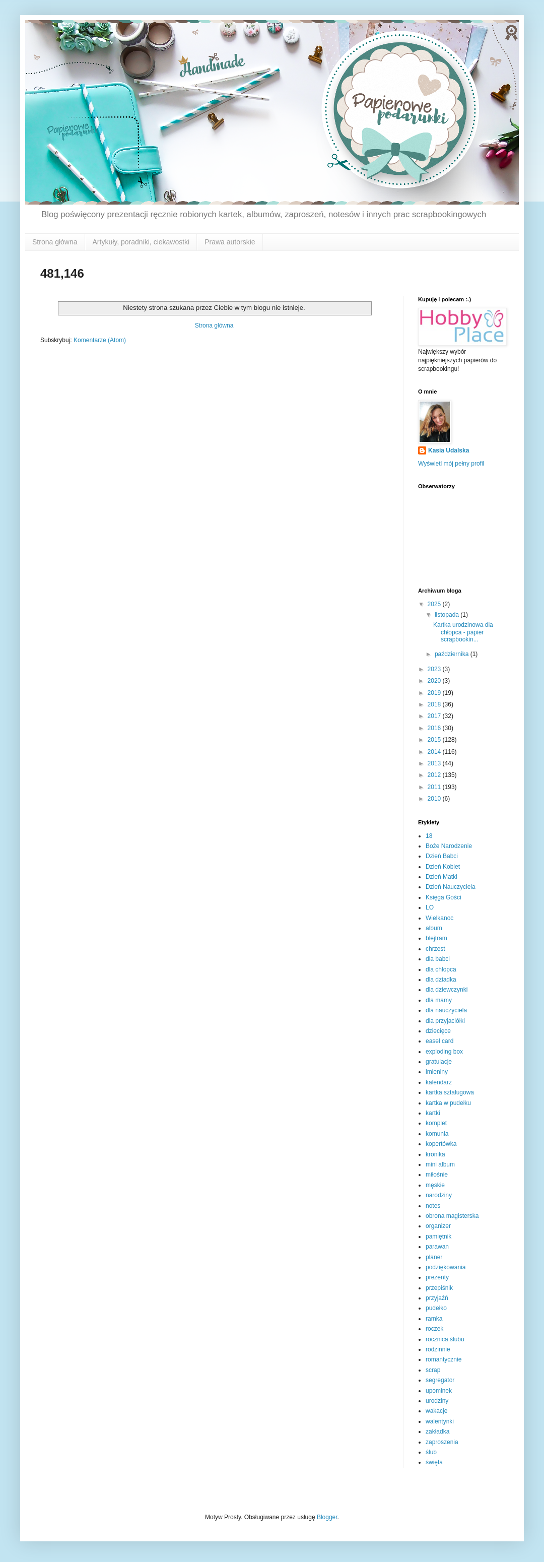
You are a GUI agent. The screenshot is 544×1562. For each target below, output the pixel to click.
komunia (437, 1133)
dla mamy (439, 1000)
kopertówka (441, 1143)
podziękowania (445, 1267)
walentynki (440, 1421)
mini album (440, 1164)
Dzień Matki (441, 876)
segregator (440, 1380)
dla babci (438, 958)
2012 (435, 774)
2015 (435, 739)
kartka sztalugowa (450, 1092)
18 (429, 835)
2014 (435, 751)
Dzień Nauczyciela (450, 886)
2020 (435, 680)
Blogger (327, 1517)
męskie (435, 1185)
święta (434, 1462)
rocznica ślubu (445, 1339)
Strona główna (55, 242)
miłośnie (437, 1174)
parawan (437, 1246)
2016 (435, 728)
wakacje (436, 1410)
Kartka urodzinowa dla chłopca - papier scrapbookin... (463, 632)
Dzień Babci (442, 856)
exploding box (444, 1051)
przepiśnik (439, 1287)
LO (430, 907)
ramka (434, 1318)
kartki (433, 1113)
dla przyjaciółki (445, 1020)
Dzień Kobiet (443, 866)
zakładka (437, 1431)
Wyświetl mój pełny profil (451, 463)
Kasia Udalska (448, 450)
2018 (435, 704)
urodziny (437, 1400)
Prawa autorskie (230, 242)
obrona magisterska (452, 1215)
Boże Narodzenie (449, 846)
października (452, 654)
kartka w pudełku (448, 1103)
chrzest (435, 948)
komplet (436, 1123)
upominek (439, 1390)
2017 (435, 716)
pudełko (436, 1308)
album (434, 928)
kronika (435, 1154)
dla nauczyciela (446, 1010)
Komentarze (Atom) (100, 340)
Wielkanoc (439, 918)
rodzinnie (438, 1349)
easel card (439, 1041)
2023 (435, 669)
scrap (433, 1370)
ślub (431, 1452)
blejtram (436, 938)
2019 (435, 692)
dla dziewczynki (446, 989)
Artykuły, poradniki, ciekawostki (141, 242)
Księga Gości (443, 897)
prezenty (437, 1277)
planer (434, 1257)
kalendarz (439, 1082)
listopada (447, 614)
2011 (435, 787)
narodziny (439, 1195)
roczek (434, 1328)
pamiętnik (438, 1236)
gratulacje (439, 1061)
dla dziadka (441, 979)
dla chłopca (441, 969)
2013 (435, 763)
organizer (438, 1225)
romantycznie (443, 1359)
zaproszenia (442, 1442)
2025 (435, 604)
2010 (435, 798)
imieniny (437, 1071)
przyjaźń (437, 1297)
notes (433, 1205)
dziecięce (438, 1030)
